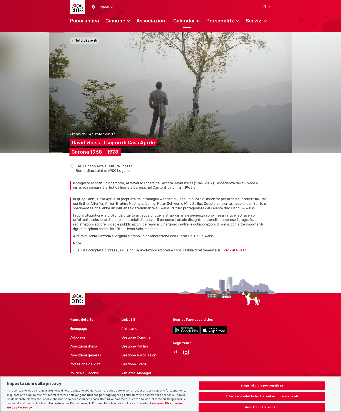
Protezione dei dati (85, 364)
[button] (102, 7)
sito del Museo (234, 250)
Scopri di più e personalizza (262, 388)
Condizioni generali (85, 355)
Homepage (78, 329)
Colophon (77, 337)
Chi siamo (129, 329)
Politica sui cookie (84, 373)
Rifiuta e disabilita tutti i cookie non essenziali (262, 399)
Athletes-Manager (136, 373)
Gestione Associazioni (139, 355)
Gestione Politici (134, 346)
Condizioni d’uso (83, 346)
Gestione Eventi (134, 364)
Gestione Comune (135, 337)
